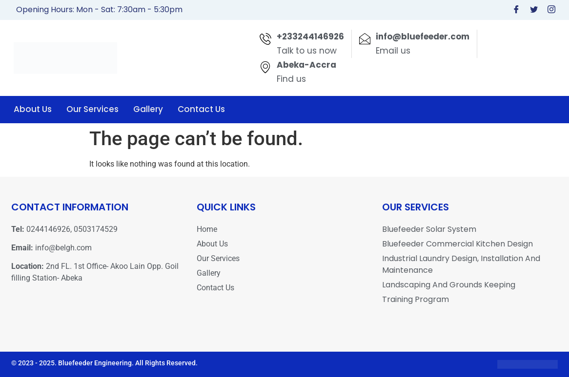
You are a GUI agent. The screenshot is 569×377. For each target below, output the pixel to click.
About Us (33, 109)
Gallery (148, 109)
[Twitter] (534, 10)
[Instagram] (551, 10)
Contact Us (201, 109)
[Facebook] (516, 10)
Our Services (92, 109)
